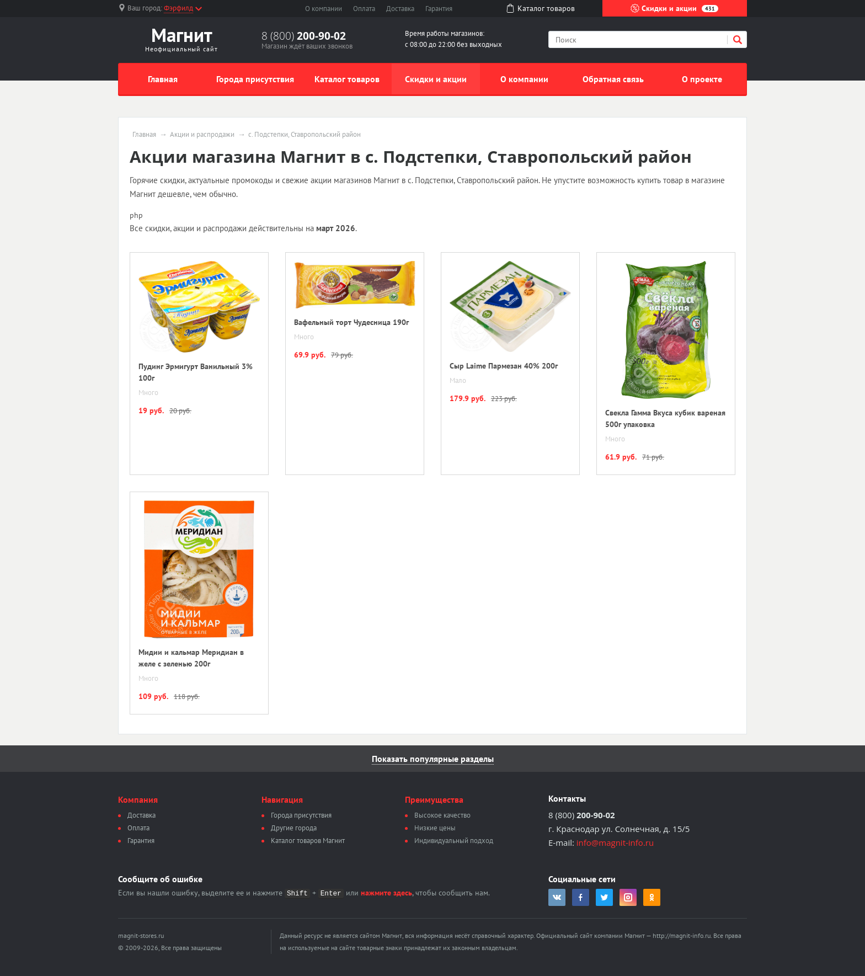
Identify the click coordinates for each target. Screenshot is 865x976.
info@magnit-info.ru (615, 842)
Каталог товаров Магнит (308, 840)
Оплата (364, 8)
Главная (163, 78)
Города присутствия (255, 78)
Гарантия (438, 8)
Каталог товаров (347, 78)
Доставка (400, 8)
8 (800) (303, 36)
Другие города (294, 828)
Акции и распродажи (202, 134)
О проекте (702, 78)
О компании (323, 8)
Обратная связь (613, 78)
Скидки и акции (674, 8)
